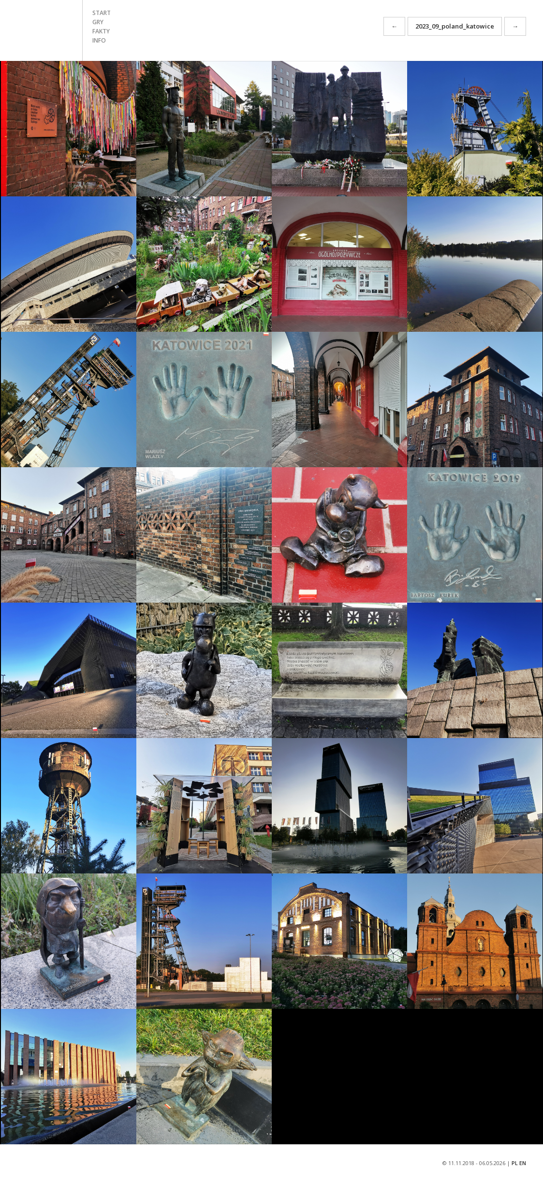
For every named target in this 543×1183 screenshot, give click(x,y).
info (99, 40)
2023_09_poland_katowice (454, 26)
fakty (101, 31)
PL (515, 1163)
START (41, 30)
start (101, 13)
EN (522, 1163)
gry (97, 22)
